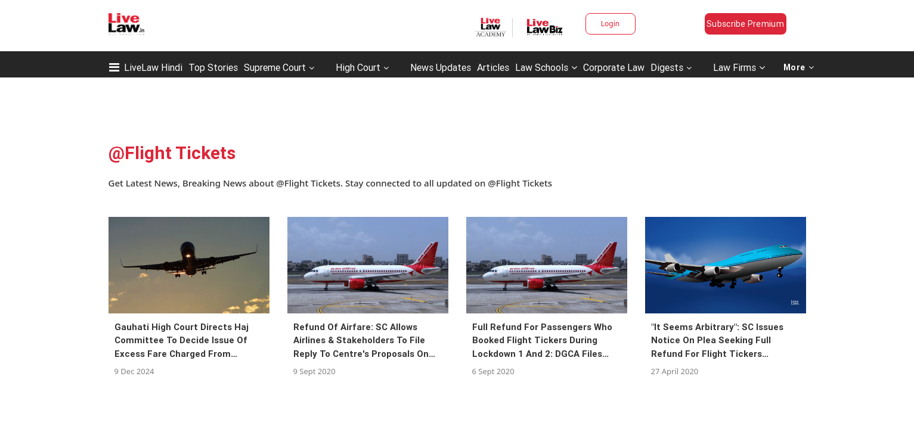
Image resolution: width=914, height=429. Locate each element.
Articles (493, 67)
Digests (666, 67)
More (798, 67)
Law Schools (546, 67)
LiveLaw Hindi (153, 67)
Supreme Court (275, 67)
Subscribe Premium (745, 23)
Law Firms (739, 67)
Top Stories (213, 67)
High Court (358, 67)
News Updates (440, 67)
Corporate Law (614, 67)
